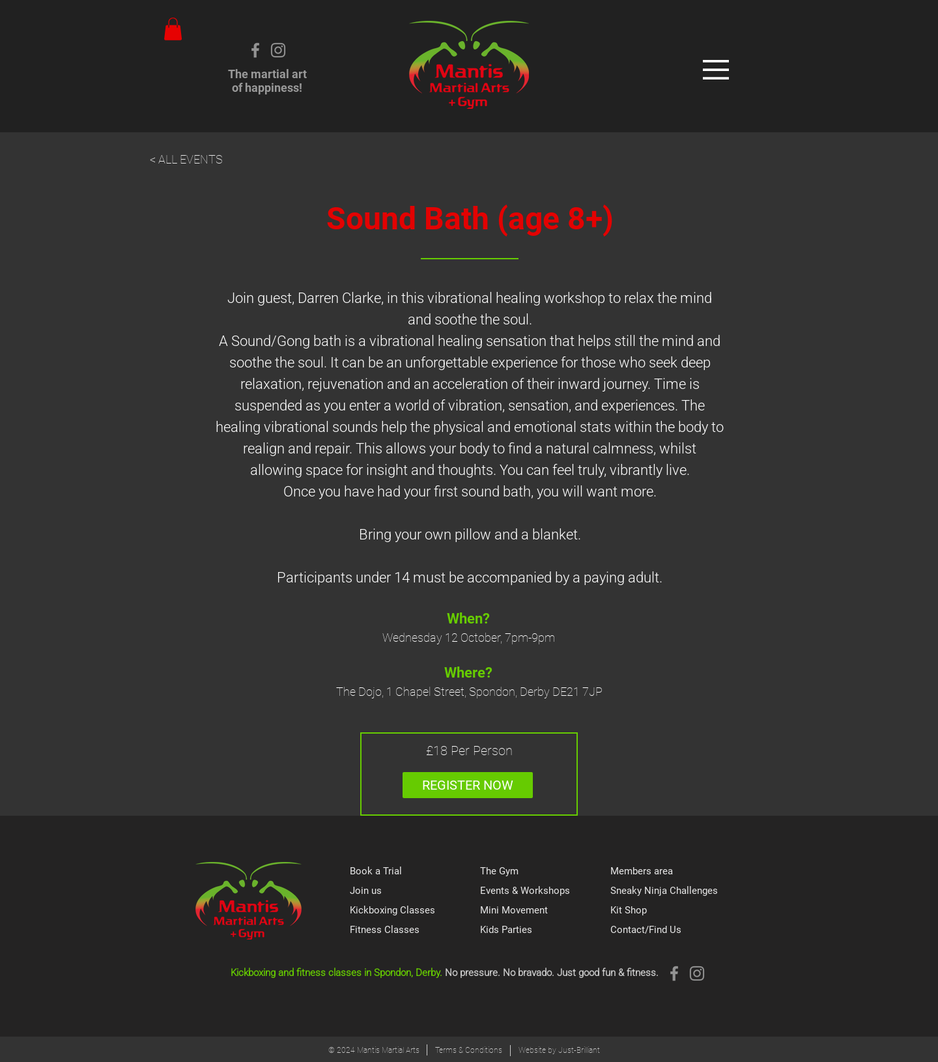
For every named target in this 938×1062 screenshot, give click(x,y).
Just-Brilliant (579, 1050)
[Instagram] (278, 50)
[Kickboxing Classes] (415, 911)
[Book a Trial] (415, 872)
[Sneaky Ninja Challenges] (675, 891)
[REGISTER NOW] (468, 785)
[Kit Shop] (675, 911)
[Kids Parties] (545, 930)
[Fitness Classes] (415, 930)
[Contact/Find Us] (675, 930)
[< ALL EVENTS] (196, 160)
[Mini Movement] (545, 911)
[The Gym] (545, 872)
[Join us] (415, 891)
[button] (172, 29)
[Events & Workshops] (545, 891)
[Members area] (675, 872)
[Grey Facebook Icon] (255, 50)
